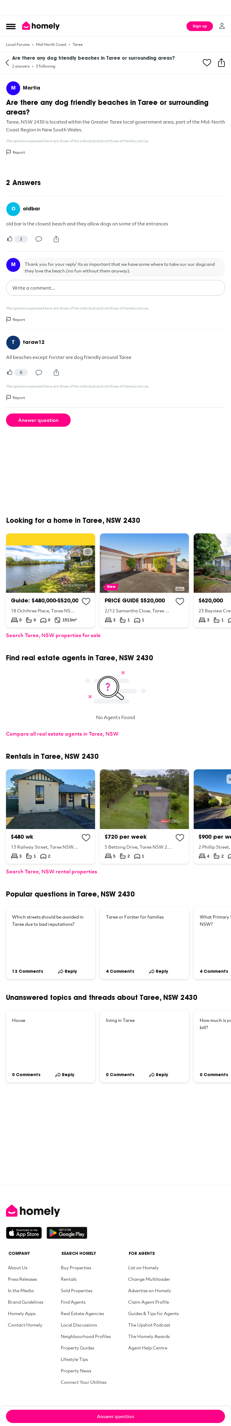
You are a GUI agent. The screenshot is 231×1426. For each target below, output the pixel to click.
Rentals (68, 1279)
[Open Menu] (11, 26)
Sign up (199, 26)
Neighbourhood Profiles (86, 1336)
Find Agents (73, 1302)
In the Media (21, 1290)
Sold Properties (76, 1290)
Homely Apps (21, 1313)
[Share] (56, 239)
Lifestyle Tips (74, 1359)
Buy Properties (76, 1267)
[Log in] (222, 26)
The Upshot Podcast (149, 1325)
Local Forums (18, 44)
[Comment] (38, 239)
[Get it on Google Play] (67, 1233)
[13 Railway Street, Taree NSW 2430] (50, 816)
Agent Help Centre (147, 1348)
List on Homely (143, 1267)
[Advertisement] (115, 7)
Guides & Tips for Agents (153, 1313)
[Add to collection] (86, 601)
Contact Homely (25, 1325)
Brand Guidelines (25, 1302)
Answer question (38, 419)
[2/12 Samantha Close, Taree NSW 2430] (144, 580)
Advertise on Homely (149, 1290)
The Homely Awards (149, 1336)
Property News (76, 1371)
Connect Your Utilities (83, 1382)
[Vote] (9, 239)
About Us (17, 1267)
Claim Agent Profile (148, 1302)
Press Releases (22, 1279)
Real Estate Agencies (82, 1313)
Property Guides (77, 1348)
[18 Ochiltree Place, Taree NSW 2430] (50, 580)
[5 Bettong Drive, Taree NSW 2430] (144, 816)
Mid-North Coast (51, 44)
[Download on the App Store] (26, 1233)
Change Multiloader (149, 1279)
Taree (77, 44)
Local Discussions (79, 1325)
